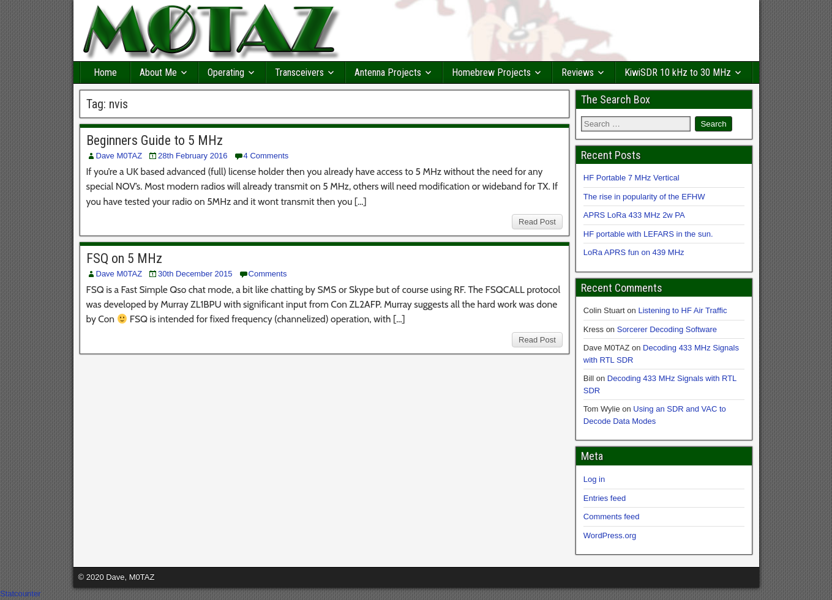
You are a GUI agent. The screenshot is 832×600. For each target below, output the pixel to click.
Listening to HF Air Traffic (682, 310)
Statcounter (20, 593)
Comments (268, 273)
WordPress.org (609, 535)
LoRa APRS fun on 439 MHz (633, 252)
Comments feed (611, 516)
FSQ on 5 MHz (124, 258)
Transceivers (299, 72)
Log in (594, 479)
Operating (226, 72)
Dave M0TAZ (119, 155)
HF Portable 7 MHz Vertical (631, 177)
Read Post (537, 221)
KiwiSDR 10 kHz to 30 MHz (677, 72)
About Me (158, 72)
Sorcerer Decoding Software (667, 329)
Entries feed (604, 498)
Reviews (577, 72)
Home (105, 72)
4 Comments (266, 155)
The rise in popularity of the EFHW (644, 196)
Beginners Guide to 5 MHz (154, 140)
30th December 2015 (195, 273)
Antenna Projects (387, 72)
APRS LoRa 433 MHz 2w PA (634, 215)
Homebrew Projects (491, 72)
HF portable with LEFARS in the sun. (648, 234)
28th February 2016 (192, 155)
